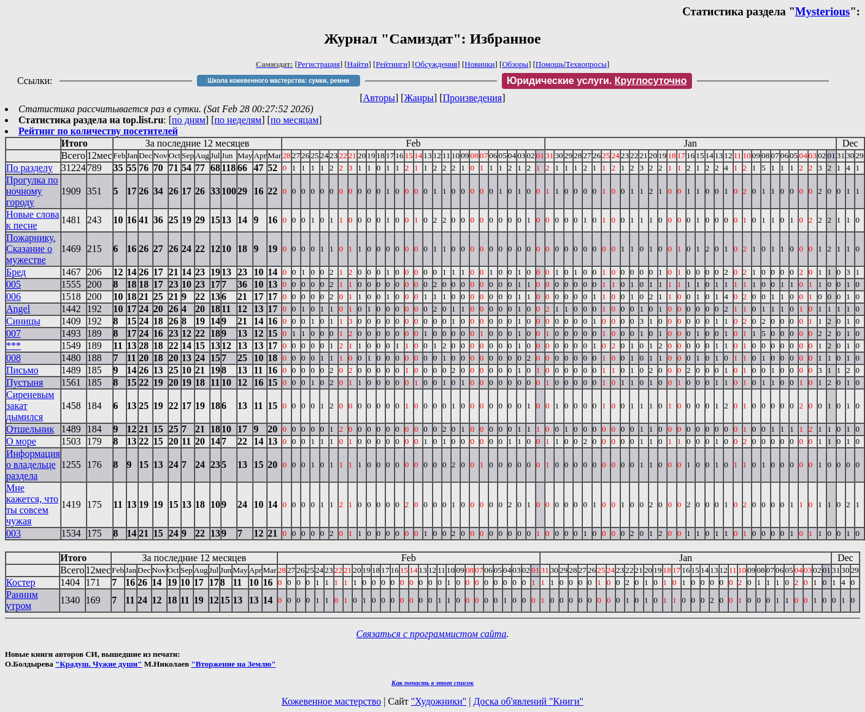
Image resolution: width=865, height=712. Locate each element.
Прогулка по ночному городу (32, 191)
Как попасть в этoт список (432, 682)
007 (13, 333)
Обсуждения (436, 64)
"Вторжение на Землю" (233, 663)
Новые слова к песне (33, 220)
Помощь (550, 64)
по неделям (238, 120)
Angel (18, 309)
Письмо (22, 370)
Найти (358, 64)
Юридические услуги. (597, 80)
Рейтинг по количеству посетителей (98, 131)
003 (13, 533)
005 (13, 284)
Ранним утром (22, 600)
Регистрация (319, 64)
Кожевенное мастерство (331, 701)
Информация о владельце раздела (33, 464)
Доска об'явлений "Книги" (528, 701)
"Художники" (438, 701)
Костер (20, 582)
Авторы (379, 98)
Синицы (23, 321)
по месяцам (294, 120)
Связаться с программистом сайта (431, 634)
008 (13, 358)
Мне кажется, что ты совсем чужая (32, 504)
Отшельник (30, 429)
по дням (189, 120)
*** (13, 345)
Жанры (419, 98)
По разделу (29, 168)
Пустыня (24, 382)
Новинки (479, 64)
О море (21, 441)
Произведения (472, 98)
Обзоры (515, 64)
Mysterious (822, 11)
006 (13, 296)
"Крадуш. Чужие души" (98, 663)
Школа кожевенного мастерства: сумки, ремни (278, 80)
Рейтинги (392, 64)
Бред (16, 272)
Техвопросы (586, 64)
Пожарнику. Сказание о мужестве (30, 248)
